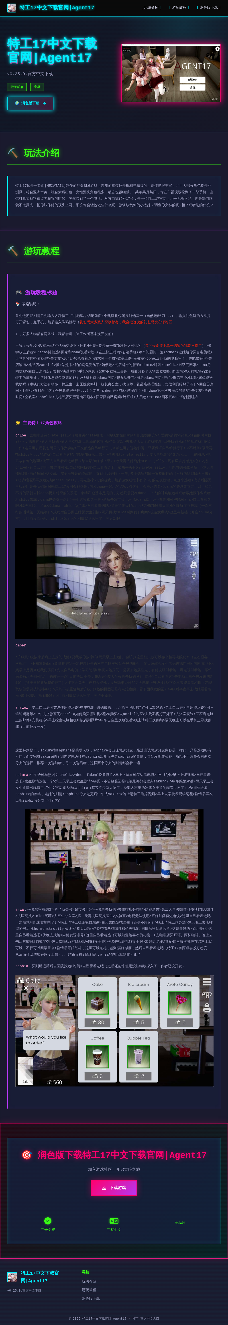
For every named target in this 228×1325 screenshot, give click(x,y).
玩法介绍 (151, 8)
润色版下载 (209, 8)
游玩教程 (179, 8)
